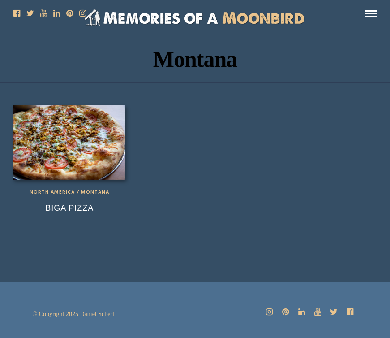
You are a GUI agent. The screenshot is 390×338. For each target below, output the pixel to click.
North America (52, 192)
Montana (95, 192)
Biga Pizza (69, 208)
